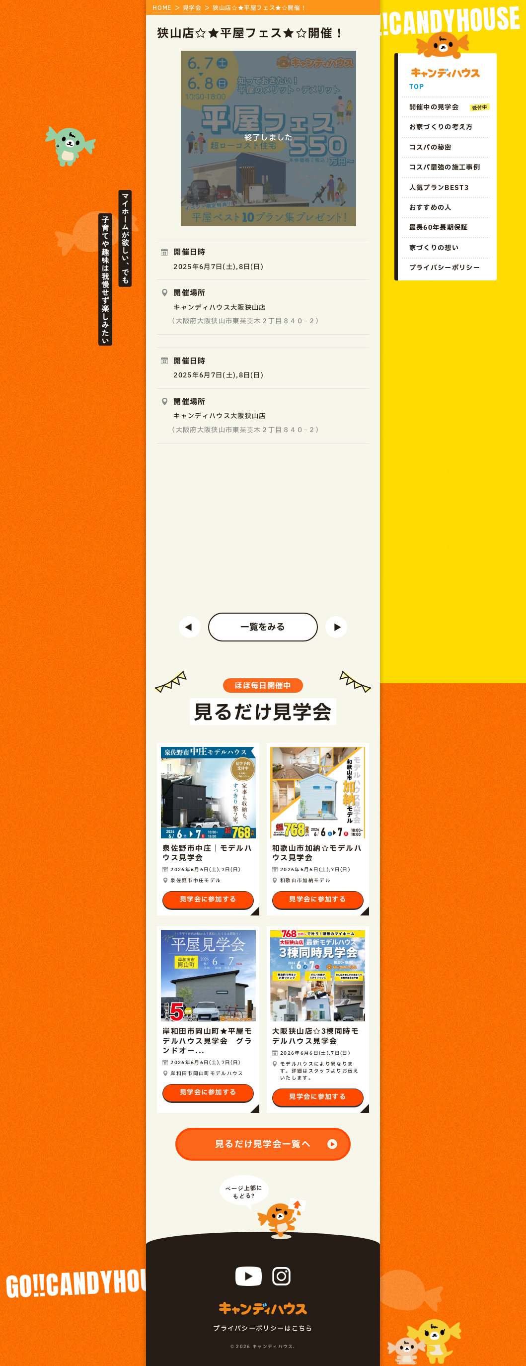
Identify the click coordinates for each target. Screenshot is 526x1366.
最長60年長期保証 (438, 228)
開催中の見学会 (434, 107)
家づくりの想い (434, 248)
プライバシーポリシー (444, 268)
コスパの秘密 (430, 148)
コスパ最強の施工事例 (444, 168)
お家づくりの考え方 (441, 127)
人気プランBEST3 (439, 188)
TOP (417, 87)
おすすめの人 (430, 208)
